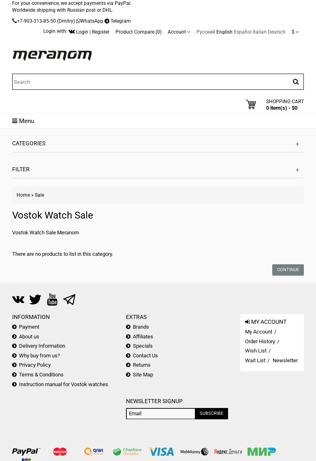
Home (23, 195)
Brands (141, 327)
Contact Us (145, 356)
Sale (39, 195)
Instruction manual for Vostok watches (63, 384)
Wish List (256, 351)
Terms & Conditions (41, 375)
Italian (260, 32)
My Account (258, 332)
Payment (29, 327)
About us (29, 337)
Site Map (143, 375)
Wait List (255, 360)
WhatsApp (91, 21)
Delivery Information (42, 346)
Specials (143, 346)
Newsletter (285, 360)
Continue (288, 269)
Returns (142, 365)
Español (243, 32)
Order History (260, 341)
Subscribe (211, 413)
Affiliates (143, 337)
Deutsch (277, 32)
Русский (205, 32)
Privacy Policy (35, 365)
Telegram (121, 21)
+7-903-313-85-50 (36, 21)
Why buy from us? (39, 356)
